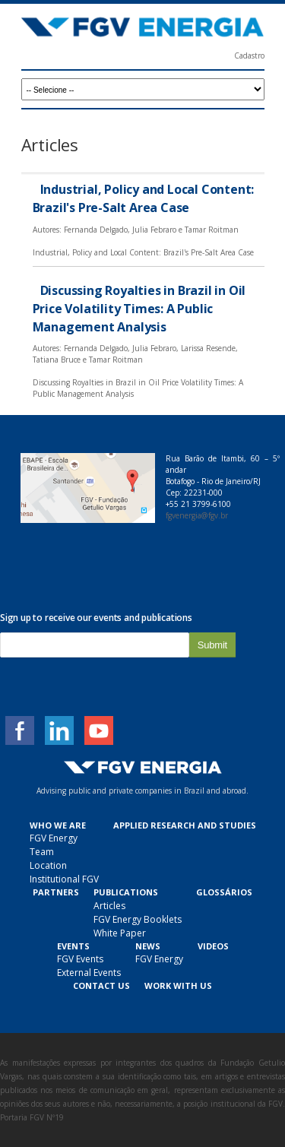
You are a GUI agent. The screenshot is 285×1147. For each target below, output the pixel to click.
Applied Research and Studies (184, 825)
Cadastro (249, 55)
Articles (109, 905)
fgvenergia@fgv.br (197, 515)
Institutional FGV (64, 879)
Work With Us (178, 985)
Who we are (58, 825)
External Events (89, 972)
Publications (125, 892)
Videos (213, 946)
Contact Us (101, 985)
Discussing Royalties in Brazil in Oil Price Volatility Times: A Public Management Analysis (139, 308)
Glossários (224, 892)
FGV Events (80, 958)
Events (73, 946)
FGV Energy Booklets (137, 919)
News (147, 946)
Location (48, 865)
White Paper (119, 933)
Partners (56, 892)
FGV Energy (54, 838)
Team (42, 851)
